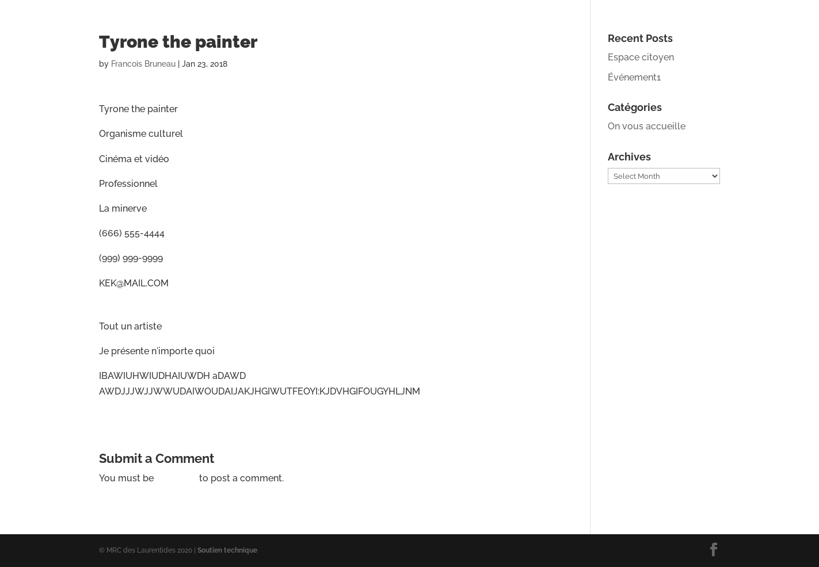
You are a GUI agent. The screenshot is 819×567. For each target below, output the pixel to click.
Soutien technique (227, 550)
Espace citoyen (641, 57)
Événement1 (634, 77)
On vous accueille (646, 126)
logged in (176, 478)
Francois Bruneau (143, 63)
